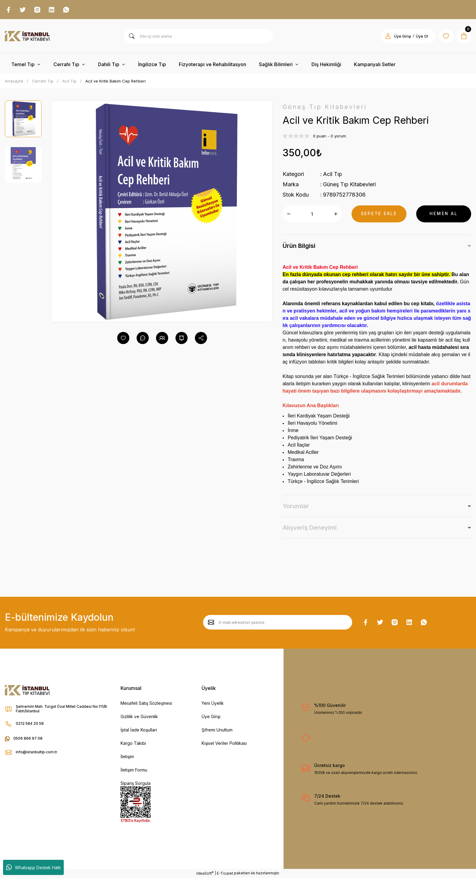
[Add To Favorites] (123, 338)
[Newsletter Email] (277, 622)
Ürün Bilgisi (299, 246)
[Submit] (211, 622)
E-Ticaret (225, 873)
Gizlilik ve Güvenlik (139, 716)
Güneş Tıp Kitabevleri (350, 184)
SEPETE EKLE (379, 214)
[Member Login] (387, 36)
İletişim (127, 756)
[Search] (198, 36)
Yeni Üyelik (213, 703)
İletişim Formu (134, 770)
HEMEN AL (444, 214)
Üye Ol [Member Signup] (421, 36)
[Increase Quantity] (336, 214)
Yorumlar (296, 506)
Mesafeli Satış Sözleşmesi (146, 703)
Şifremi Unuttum (217, 730)
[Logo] (27, 36)
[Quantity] (312, 214)
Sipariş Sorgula (136, 783)
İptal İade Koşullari (139, 730)
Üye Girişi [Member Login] (401, 36)
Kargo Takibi (133, 743)
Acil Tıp (332, 174)
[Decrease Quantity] (289, 214)
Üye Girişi (211, 716)
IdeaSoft (204, 873)
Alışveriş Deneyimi (310, 528)
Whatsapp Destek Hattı (33, 867)
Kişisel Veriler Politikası (224, 743)
